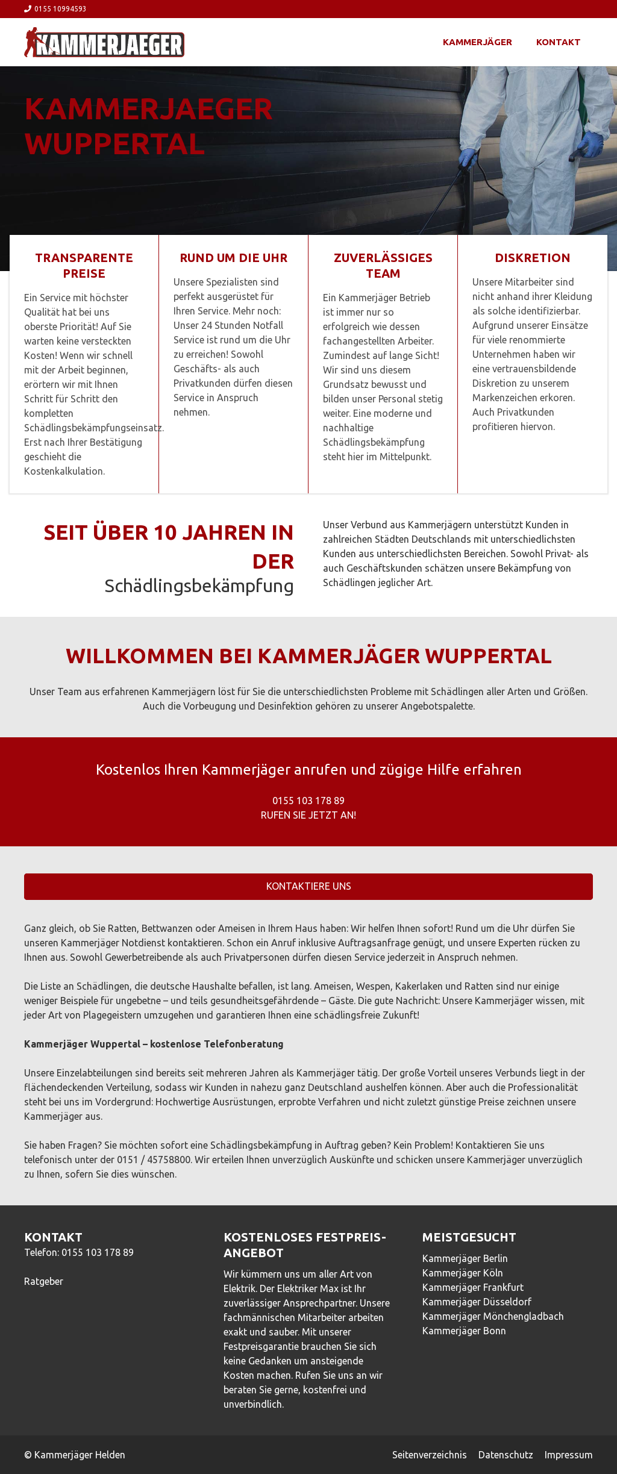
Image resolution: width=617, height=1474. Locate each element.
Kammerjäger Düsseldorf (476, 1301)
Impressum (569, 1454)
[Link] (104, 42)
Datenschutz (505, 1454)
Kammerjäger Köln (462, 1272)
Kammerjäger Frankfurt (473, 1287)
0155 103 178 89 (97, 1252)
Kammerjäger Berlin (465, 1258)
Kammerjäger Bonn (464, 1330)
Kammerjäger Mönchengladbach (493, 1316)
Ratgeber (43, 1281)
